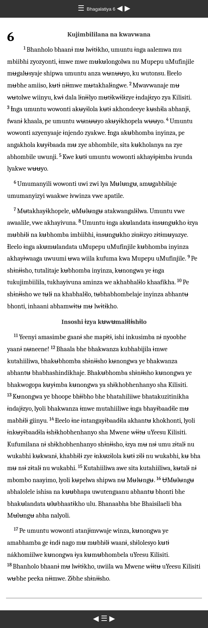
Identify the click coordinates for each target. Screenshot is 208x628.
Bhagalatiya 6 (101, 9)
